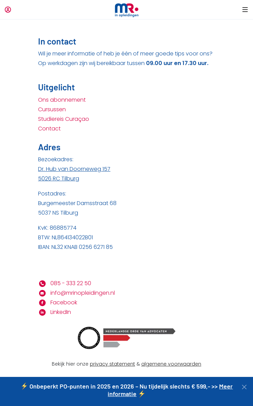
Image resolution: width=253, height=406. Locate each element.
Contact (49, 128)
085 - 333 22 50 (64, 283)
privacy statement (112, 363)
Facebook (57, 302)
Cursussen (52, 109)
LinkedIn (54, 312)
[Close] (244, 387)
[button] (243, 9)
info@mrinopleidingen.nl (76, 293)
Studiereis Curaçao (63, 119)
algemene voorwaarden (171, 363)
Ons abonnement (62, 100)
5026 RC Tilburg (58, 178)
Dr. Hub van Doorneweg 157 (74, 169)
